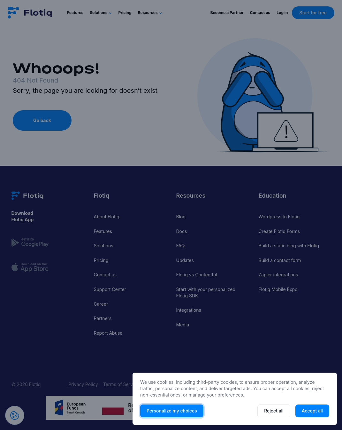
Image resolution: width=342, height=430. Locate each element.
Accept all (312, 410)
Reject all (273, 410)
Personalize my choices (172, 410)
